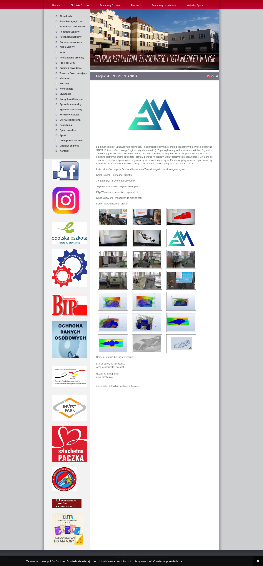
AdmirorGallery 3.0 (104, 386)
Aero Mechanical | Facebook (110, 367)
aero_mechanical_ (105, 377)
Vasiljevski (124, 386)
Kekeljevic (135, 386)
